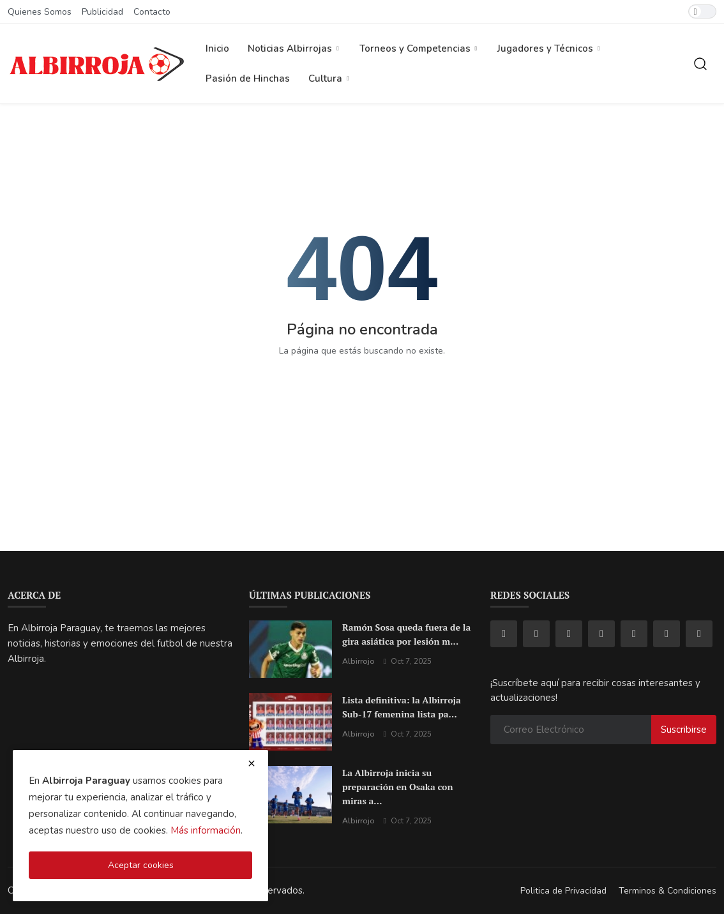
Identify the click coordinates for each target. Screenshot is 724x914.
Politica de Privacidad (563, 891)
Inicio (217, 48)
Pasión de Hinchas (248, 78)
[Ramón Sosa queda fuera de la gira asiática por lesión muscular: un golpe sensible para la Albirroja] (290, 649)
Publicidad (102, 12)
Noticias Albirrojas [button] (294, 48)
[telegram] (634, 633)
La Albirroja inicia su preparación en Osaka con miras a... (397, 787)
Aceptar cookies (141, 865)
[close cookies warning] (251, 763)
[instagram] (536, 633)
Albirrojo (358, 661)
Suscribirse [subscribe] (684, 729)
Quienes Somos (40, 12)
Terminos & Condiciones (667, 891)
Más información (205, 830)
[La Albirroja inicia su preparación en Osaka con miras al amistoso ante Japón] (290, 794)
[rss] (699, 633)
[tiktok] (568, 633)
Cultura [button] (329, 78)
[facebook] (503, 633)
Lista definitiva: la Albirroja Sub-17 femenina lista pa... (401, 707)
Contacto (151, 12)
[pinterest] (666, 633)
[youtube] (601, 633)
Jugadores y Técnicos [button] (549, 48)
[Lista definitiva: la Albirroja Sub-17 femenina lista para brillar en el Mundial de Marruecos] (290, 722)
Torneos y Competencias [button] (419, 48)
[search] (700, 64)
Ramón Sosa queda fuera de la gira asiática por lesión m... (406, 634)
